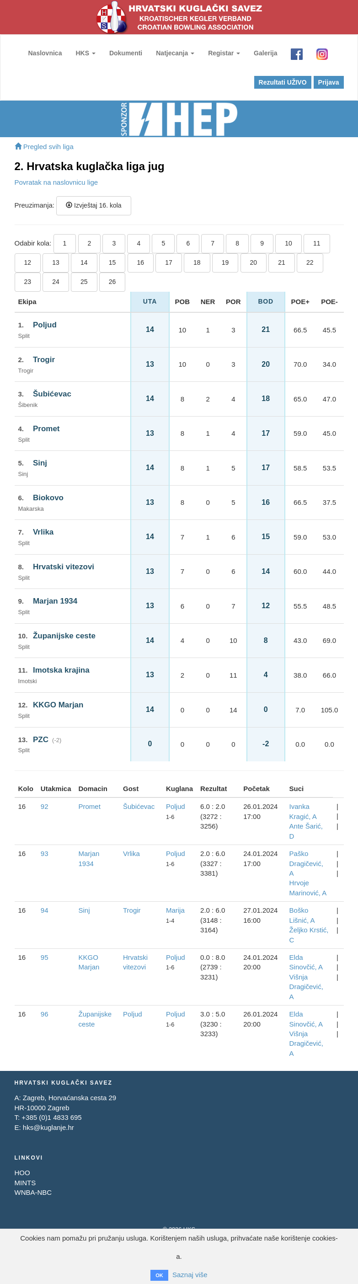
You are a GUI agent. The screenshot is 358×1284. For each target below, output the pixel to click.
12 (28, 262)
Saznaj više (190, 1275)
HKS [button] (85, 53)
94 (44, 910)
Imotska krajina (61, 670)
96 (44, 1014)
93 (44, 853)
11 (317, 243)
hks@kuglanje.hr (48, 1127)
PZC (40, 739)
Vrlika (43, 532)
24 (55, 281)
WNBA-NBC (33, 1192)
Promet (46, 428)
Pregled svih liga (44, 146)
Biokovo (48, 497)
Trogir (44, 359)
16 (140, 262)
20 (253, 262)
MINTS (25, 1183)
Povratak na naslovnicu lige (56, 182)
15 (112, 262)
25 (84, 281)
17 (168, 262)
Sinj (40, 463)
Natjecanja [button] (175, 53)
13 (55, 262)
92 (44, 806)
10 (288, 243)
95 (44, 957)
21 (281, 262)
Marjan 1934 (55, 601)
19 (225, 262)
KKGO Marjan (58, 705)
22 (310, 262)
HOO (22, 1173)
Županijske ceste (64, 635)
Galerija (265, 53)
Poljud (45, 325)
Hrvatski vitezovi (63, 566)
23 (28, 281)
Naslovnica (45, 53)
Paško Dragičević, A (306, 863)
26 (112, 281)
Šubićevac (52, 394)
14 (84, 262)
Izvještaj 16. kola (93, 205)
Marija (175, 910)
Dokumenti (125, 53)
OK (159, 1275)
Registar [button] (224, 53)
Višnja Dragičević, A (306, 986)
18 (197, 262)
